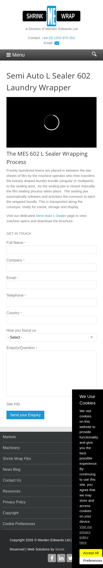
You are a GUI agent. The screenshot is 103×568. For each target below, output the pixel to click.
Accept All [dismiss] (91, 553)
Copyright (10, 513)
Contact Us (12, 480)
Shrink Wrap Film (17, 459)
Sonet (59, 549)
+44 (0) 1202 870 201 (58, 38)
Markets (9, 437)
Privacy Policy (14, 502)
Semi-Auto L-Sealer (51, 216)
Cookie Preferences (19, 524)
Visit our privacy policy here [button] (85, 534)
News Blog (11, 469)
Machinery (11, 448)
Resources (11, 491)
